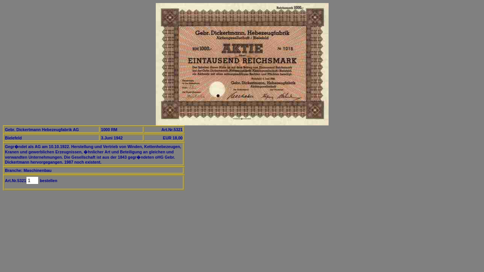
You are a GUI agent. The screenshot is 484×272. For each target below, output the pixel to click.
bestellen (48, 180)
